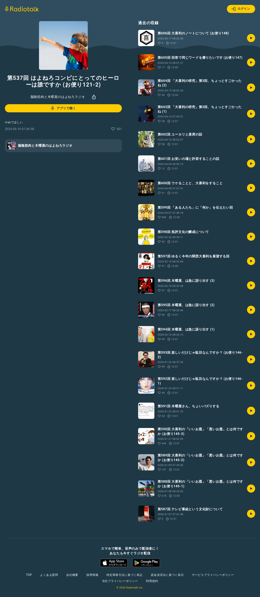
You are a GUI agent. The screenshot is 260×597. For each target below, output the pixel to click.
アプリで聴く (63, 108)
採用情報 (92, 574)
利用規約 (152, 581)
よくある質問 (49, 574)
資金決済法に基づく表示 (167, 574)
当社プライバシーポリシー (120, 581)
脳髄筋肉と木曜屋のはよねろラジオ (57, 97)
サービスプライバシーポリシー (213, 574)
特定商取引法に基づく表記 (124, 574)
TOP (29, 574)
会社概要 (72, 574)
